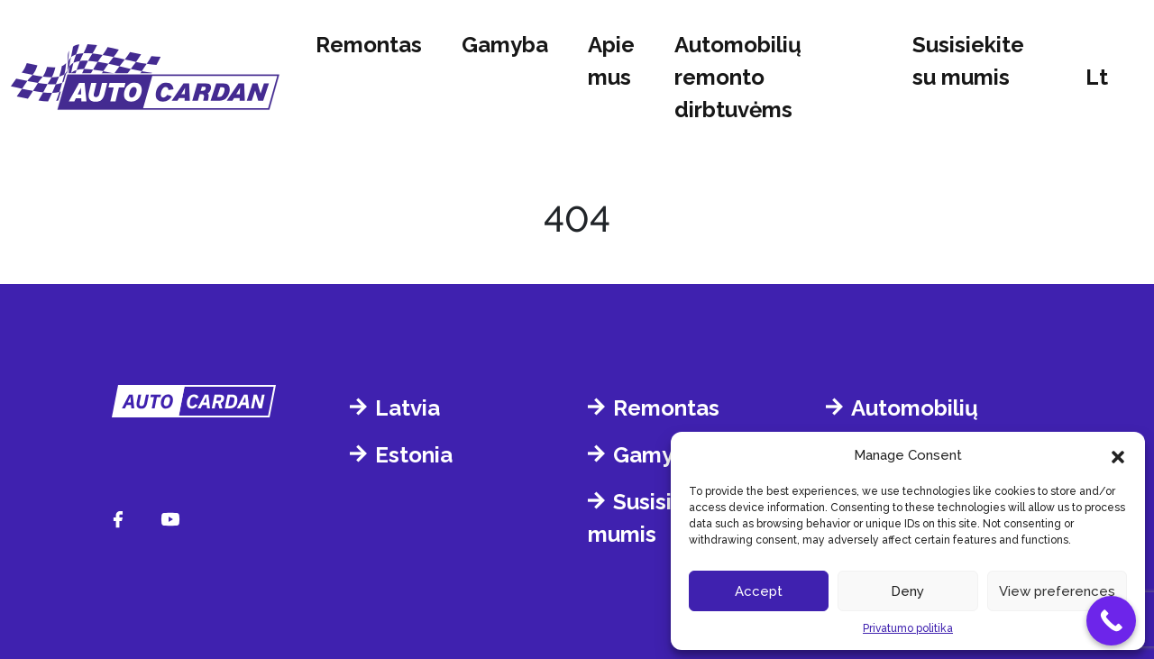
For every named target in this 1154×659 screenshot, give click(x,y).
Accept (759, 591)
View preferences (1057, 591)
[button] (1118, 455)
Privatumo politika (908, 628)
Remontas (369, 45)
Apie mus (611, 61)
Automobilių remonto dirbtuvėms (737, 77)
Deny (907, 591)
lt (1096, 77)
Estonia (414, 455)
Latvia (407, 408)
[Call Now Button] (1111, 620)
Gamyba (505, 45)
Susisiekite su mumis (968, 61)
